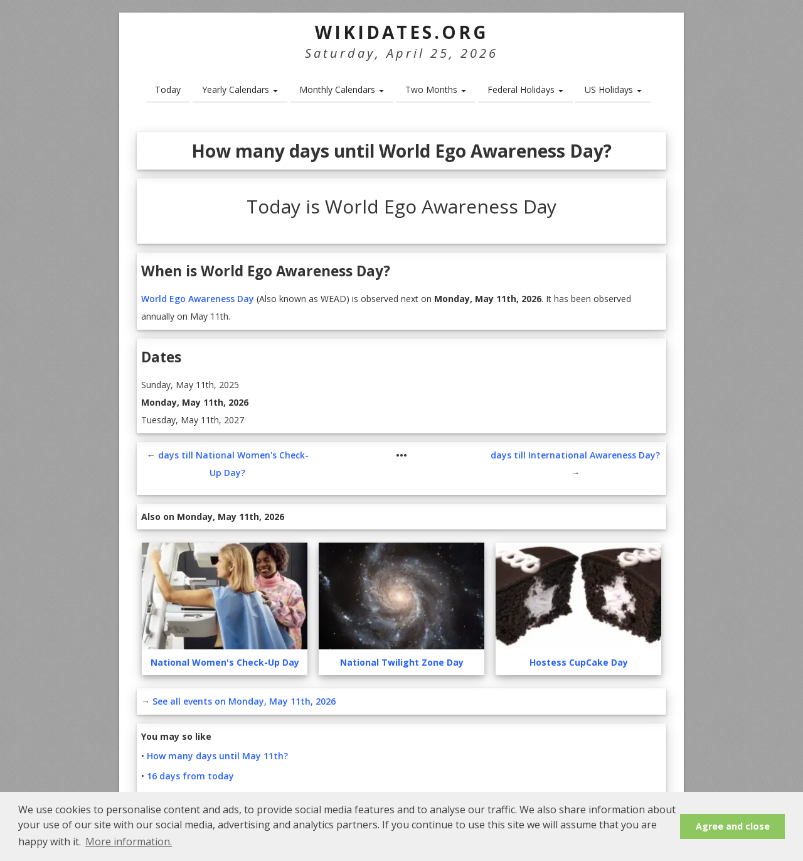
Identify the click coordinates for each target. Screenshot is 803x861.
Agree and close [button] (733, 826)
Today (168, 89)
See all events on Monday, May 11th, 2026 (244, 701)
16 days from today (190, 776)
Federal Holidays (525, 89)
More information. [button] (128, 841)
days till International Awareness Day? (575, 455)
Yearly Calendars (240, 89)
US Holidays (613, 89)
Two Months (435, 89)
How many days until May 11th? (217, 756)
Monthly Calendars (341, 89)
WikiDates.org (402, 32)
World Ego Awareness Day (197, 299)
